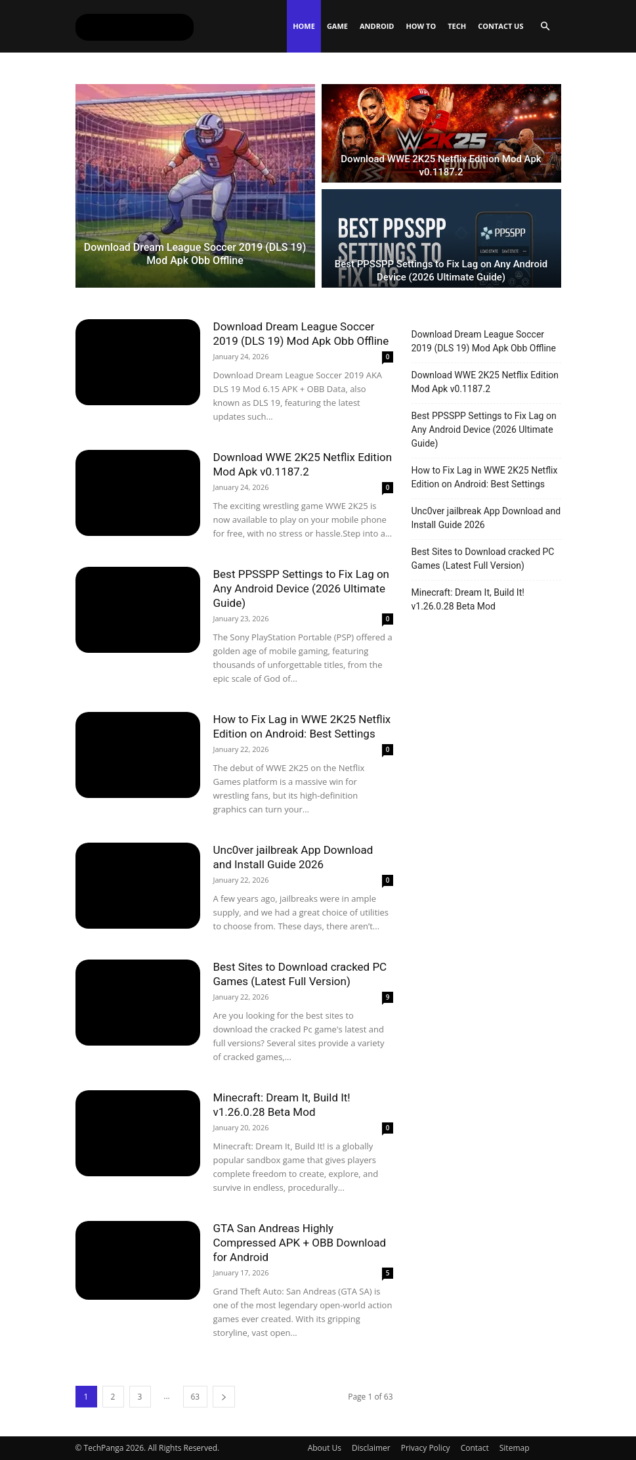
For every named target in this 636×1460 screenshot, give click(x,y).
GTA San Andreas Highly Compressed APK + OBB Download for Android (300, 1243)
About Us (324, 1447)
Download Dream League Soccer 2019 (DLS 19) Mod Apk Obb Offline (484, 341)
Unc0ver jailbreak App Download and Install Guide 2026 (486, 518)
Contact (475, 1447)
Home (304, 26)
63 (195, 1396)
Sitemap (514, 1447)
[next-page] (224, 1396)
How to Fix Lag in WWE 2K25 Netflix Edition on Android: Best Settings (485, 477)
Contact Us (500, 26)
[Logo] (134, 26)
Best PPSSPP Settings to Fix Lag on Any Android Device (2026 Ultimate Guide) (301, 588)
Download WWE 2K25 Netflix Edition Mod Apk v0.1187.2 (485, 382)
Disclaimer (371, 1447)
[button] (545, 26)
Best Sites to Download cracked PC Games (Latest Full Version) (483, 558)
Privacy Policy (425, 1447)
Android (377, 26)
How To (421, 26)
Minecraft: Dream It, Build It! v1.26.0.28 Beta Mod (468, 599)
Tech (457, 26)
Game (337, 26)
